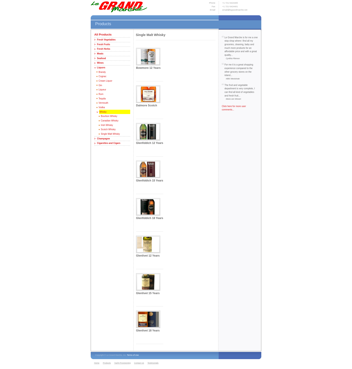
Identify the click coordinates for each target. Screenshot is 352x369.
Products (107, 363)
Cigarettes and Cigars (108, 143)
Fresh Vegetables (106, 39)
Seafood (101, 58)
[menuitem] (98, 363)
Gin (100, 85)
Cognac (102, 76)
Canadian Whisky (109, 120)
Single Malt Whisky (110, 134)
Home (96, 363)
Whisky (102, 112)
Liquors (101, 67)
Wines (100, 63)
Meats (100, 53)
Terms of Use (133, 355)
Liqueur (102, 89)
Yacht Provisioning (122, 363)
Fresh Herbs (103, 49)
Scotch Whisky (108, 129)
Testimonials (152, 363)
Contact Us (139, 363)
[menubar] (127, 363)
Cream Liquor (105, 81)
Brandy (102, 72)
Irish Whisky (107, 125)
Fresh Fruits (103, 44)
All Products (103, 34)
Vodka (102, 107)
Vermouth (103, 103)
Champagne (103, 138)
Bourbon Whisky (109, 116)
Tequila (102, 98)
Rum (101, 94)
